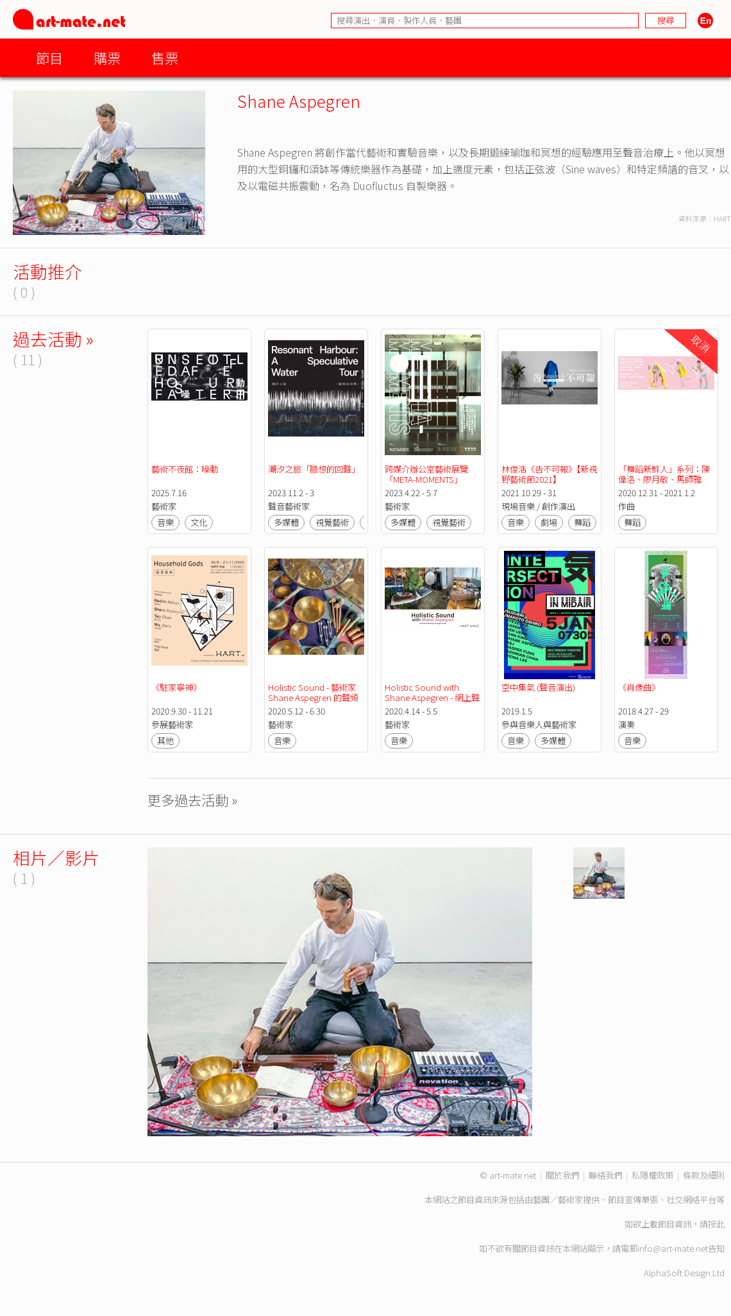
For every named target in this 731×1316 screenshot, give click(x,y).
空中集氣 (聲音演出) (538, 687)
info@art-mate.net (672, 1248)
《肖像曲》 (639, 687)
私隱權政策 (652, 1175)
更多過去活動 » (192, 800)
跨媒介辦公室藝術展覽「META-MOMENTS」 (426, 474)
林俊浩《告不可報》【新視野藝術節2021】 (549, 474)
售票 (164, 57)
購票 (107, 57)
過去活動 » (53, 338)
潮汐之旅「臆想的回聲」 (314, 469)
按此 (716, 1224)
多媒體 (286, 522)
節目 (49, 57)
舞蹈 (582, 522)
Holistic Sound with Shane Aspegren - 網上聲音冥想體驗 (432, 697)
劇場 (549, 522)
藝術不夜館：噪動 (186, 469)
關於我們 (562, 1175)
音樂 (165, 522)
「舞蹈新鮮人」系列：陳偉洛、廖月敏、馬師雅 (664, 474)
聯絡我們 (605, 1175)
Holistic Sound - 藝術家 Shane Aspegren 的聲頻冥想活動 (313, 697)
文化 (198, 522)
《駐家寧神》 (176, 687)
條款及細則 (704, 1175)
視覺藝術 (332, 522)
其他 (165, 740)
